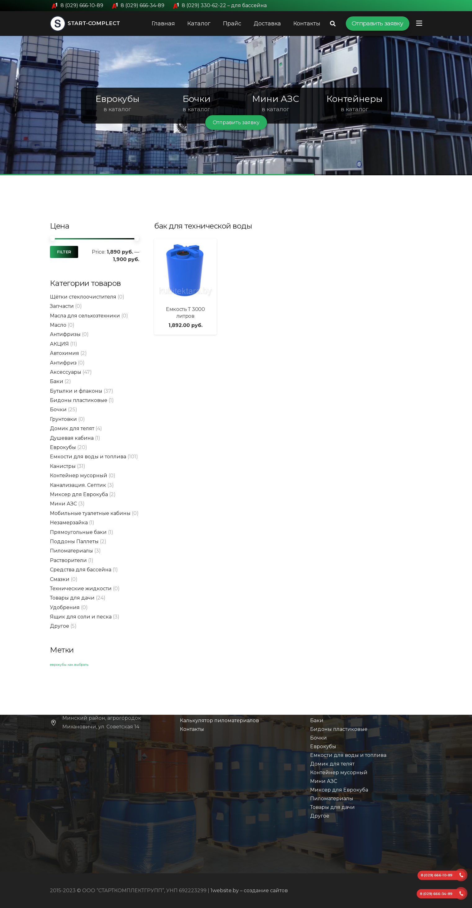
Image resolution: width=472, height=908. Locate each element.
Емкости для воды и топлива (88, 457)
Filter (64, 252)
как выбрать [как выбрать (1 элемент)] (78, 665)
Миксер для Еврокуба (79, 494)
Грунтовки (63, 419)
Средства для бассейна (80, 570)
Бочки (58, 410)
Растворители (68, 560)
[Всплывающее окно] (419, 23)
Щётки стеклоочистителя (83, 297)
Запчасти (62, 306)
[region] (236, 105)
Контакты (192, 729)
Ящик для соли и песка (81, 617)
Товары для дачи (72, 598)
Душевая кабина (72, 438)
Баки (56, 381)
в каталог (117, 109)
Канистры (63, 466)
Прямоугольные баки (78, 532)
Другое (59, 626)
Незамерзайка (69, 523)
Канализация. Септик (78, 485)
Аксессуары (65, 372)
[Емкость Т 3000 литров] (185, 269)
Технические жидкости (81, 589)
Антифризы (65, 334)
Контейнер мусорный (78, 475)
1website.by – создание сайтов (249, 890)
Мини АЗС (63, 504)
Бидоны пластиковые (78, 400)
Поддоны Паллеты (74, 541)
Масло (58, 325)
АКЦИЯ (59, 344)
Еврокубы (63, 447)
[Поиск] (333, 24)
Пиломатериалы (71, 551)
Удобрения (65, 607)
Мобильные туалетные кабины (90, 513)
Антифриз (63, 363)
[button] (13, 106)
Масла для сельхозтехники (85, 316)
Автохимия (64, 353)
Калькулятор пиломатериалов (219, 720)
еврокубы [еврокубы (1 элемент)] (58, 665)
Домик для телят (72, 428)
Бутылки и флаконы (76, 391)
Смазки (59, 579)
